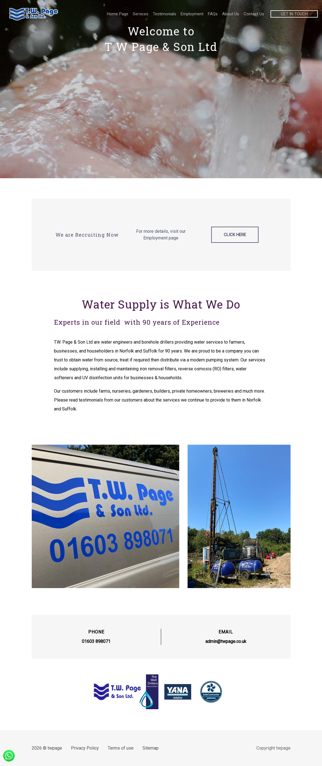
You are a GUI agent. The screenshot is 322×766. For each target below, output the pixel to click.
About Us (230, 13)
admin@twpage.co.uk (225, 642)
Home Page (117, 13)
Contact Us (254, 13)
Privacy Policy (85, 748)
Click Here (234, 235)
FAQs (213, 13)
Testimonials (164, 13)
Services (140, 13)
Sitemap (150, 748)
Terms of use (121, 748)
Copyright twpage (273, 748)
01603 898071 (96, 642)
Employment (192, 13)
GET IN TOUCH (294, 13)
